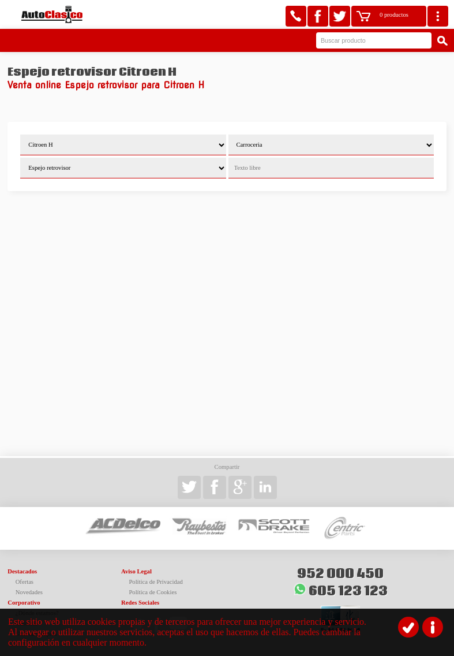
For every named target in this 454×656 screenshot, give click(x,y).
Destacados (22, 571)
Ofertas (24, 582)
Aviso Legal (136, 571)
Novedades (29, 592)
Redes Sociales (140, 602)
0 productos (394, 15)
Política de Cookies (153, 592)
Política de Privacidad (156, 582)
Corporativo (23, 602)
